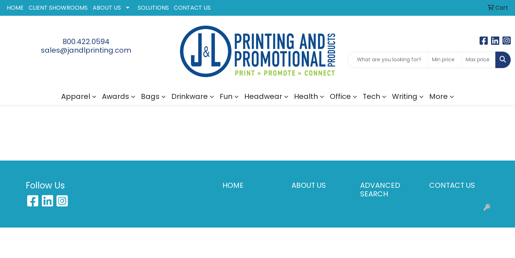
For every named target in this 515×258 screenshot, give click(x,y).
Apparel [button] (75, 96)
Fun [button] (226, 96)
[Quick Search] (388, 60)
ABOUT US (107, 8)
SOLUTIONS (153, 8)
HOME (15, 8)
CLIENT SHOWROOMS (58, 8)
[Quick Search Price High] (479, 60)
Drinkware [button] (189, 96)
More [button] (438, 96)
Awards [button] (115, 96)
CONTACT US (192, 8)
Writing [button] (404, 96)
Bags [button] (150, 96)
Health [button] (306, 96)
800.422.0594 (86, 42)
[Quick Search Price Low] (445, 60)
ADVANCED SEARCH (380, 189)
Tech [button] (371, 96)
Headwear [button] (263, 96)
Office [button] (340, 96)
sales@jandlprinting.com (86, 50)
